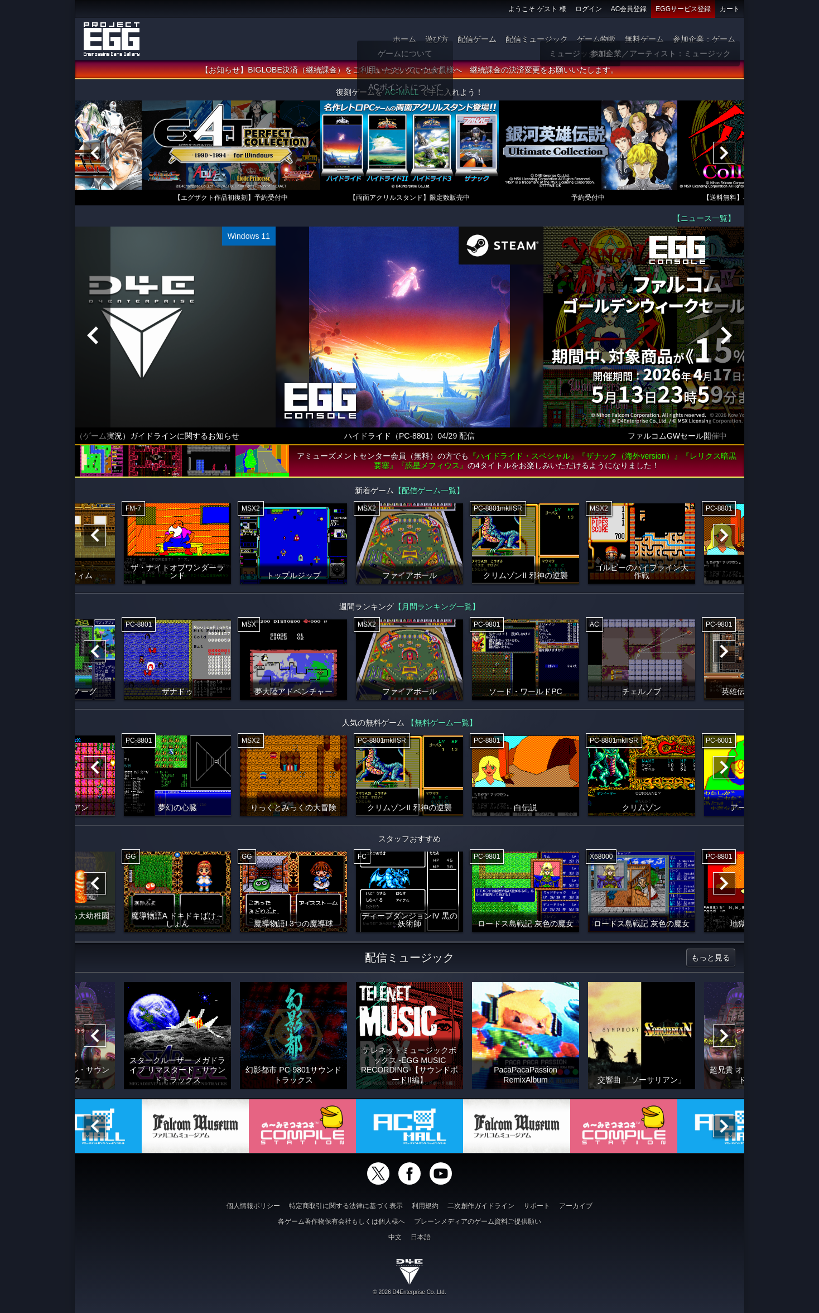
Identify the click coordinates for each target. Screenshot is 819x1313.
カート (730, 9)
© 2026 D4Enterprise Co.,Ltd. (409, 1292)
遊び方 (437, 39)
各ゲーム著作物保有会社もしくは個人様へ (341, 1221)
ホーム (404, 39)
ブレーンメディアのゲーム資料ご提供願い (477, 1221)
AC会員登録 (629, 9)
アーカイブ (575, 1206)
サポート (536, 1206)
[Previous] (95, 157)
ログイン (588, 9)
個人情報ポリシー (253, 1206)
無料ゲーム (644, 39)
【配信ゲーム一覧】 (429, 494)
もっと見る (710, 961)
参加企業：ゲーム (704, 39)
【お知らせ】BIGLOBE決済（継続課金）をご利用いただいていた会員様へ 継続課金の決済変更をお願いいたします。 (409, 73)
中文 (395, 1237)
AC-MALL (401, 96)
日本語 (421, 1237)
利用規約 (425, 1206)
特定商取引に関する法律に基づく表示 (346, 1206)
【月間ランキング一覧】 (437, 610)
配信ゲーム (477, 39)
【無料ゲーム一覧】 (442, 726)
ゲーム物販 (596, 39)
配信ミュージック (536, 39)
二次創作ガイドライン (480, 1206)
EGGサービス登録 (683, 9)
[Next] (724, 157)
